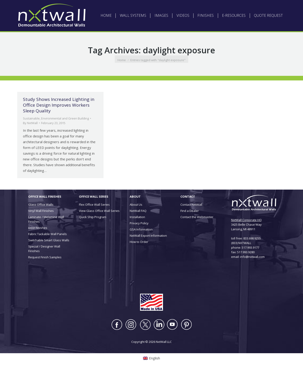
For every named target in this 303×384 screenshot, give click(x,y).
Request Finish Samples (45, 271)
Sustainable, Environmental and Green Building (56, 132)
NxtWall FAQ (138, 225)
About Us (136, 218)
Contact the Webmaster (196, 231)
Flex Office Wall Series (94, 218)
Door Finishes (37, 242)
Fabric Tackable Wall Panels (47, 248)
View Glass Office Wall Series (99, 225)
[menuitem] (56, 7)
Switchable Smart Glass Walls (48, 254)
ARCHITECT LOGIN (151, 7)
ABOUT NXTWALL (125, 7)
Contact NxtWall (191, 218)
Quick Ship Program (92, 231)
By (30, 137)
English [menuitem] (59, 7)
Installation (137, 231)
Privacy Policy (139, 237)
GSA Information (141, 243)
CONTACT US (218, 7)
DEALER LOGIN (175, 7)
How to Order (139, 256)
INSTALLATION (197, 7)
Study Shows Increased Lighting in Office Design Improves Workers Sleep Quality (58, 119)
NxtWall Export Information (148, 249)
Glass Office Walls (40, 218)
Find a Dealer (189, 225)
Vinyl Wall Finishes (41, 225)
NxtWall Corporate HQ (246, 234)
